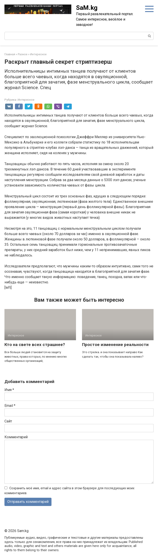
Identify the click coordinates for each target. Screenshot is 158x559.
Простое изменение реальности (115, 344)
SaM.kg (86, 7)
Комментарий (16, 437)
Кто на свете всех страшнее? (34, 344)
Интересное (26, 99)
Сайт (8, 421)
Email (9, 405)
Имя (9, 390)
